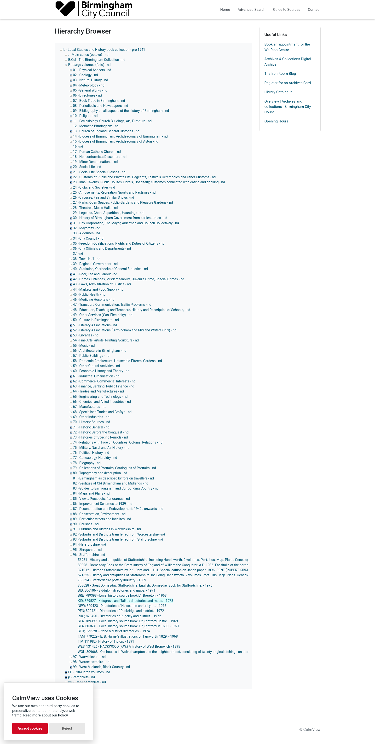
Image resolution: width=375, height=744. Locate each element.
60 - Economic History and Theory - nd (101, 371)
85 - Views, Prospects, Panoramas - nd (101, 499)
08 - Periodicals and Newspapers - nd (100, 106)
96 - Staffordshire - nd (89, 555)
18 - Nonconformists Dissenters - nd (100, 157)
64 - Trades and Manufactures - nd (98, 391)
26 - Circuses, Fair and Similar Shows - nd (103, 197)
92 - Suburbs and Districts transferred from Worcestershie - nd (119, 534)
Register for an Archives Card (288, 83)
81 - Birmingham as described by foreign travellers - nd (113, 478)
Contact (314, 9)
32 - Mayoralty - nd (86, 228)
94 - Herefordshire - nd (89, 544)
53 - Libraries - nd (86, 335)
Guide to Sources (286, 9)
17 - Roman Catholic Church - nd (97, 152)
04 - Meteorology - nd (88, 85)
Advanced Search (251, 9)
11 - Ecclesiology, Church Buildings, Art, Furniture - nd (112, 121)
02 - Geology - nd (85, 75)
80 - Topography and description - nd (100, 473)
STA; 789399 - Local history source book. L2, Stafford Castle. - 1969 (128, 621)
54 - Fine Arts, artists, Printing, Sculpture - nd (106, 340)
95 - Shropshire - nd (87, 550)
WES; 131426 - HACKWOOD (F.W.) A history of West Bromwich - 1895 (129, 646)
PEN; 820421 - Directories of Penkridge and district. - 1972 (121, 611)
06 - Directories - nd (87, 95)
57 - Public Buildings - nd (91, 356)
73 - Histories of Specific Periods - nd (100, 437)
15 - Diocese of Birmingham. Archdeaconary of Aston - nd (115, 141)
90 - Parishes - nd (86, 524)
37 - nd (78, 253)
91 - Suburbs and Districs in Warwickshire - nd (107, 529)
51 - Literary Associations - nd (95, 325)
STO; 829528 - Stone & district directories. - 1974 (114, 631)
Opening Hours (276, 121)
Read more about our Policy (45, 715)
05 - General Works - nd (90, 90)
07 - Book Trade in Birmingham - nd (99, 101)
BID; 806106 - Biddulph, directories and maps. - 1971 (117, 590)
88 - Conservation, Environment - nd (99, 514)
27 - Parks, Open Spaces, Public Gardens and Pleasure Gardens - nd (123, 202)
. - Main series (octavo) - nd (88, 55)
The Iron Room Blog (280, 73)
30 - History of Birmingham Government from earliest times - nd (120, 218)
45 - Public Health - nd (89, 294)
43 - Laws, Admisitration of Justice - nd (102, 284)
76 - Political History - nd (91, 453)
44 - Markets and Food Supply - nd (98, 289)
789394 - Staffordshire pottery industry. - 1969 (112, 580)
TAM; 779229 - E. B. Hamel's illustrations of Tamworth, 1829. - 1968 (128, 636)
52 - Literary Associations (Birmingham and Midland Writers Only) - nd (125, 330)
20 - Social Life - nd (87, 167)
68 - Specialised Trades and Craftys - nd (102, 412)
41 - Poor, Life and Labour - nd (95, 274)
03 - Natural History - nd (90, 80)
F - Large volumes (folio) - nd (89, 65)
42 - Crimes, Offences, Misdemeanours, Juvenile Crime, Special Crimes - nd (128, 279)
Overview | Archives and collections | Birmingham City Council (288, 106)
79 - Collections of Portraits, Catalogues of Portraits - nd (114, 468)
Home (225, 9)
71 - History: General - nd (91, 427)
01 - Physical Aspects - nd (92, 70)
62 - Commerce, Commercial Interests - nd (104, 381)
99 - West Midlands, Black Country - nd (101, 667)
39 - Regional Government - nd (95, 264)
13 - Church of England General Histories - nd (106, 131)
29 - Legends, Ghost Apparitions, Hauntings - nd (108, 213)
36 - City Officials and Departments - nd (102, 248)
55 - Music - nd (84, 345)
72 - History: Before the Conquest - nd (101, 432)
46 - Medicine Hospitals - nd (94, 299)
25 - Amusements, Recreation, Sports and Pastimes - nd (114, 192)
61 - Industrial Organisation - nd (96, 376)
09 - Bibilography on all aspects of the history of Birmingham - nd (121, 111)
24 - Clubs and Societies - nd (94, 187)
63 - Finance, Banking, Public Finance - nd (103, 386)
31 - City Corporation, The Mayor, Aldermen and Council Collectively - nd (126, 223)
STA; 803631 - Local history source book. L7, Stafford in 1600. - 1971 (129, 626)
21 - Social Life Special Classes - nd (99, 172)
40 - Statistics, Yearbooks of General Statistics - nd (110, 269)
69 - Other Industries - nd (91, 417)
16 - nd (78, 146)
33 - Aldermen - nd (86, 233)
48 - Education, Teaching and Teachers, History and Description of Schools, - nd (131, 310)
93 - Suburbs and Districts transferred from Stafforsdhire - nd (118, 539)
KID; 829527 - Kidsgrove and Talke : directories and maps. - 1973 (125, 601)
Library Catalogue (279, 92)
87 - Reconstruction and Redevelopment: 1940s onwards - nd (118, 509)
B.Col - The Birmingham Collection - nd (96, 60)
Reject (67, 728)
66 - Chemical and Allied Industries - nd (102, 402)
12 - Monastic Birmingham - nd (96, 126)
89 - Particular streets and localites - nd (102, 519)
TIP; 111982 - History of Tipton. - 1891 (106, 641)
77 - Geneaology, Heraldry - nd (95, 458)
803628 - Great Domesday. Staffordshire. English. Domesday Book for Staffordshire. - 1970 (145, 585)
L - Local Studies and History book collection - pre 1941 (104, 50)
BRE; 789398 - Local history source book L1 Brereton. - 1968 (122, 595)
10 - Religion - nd (85, 116)
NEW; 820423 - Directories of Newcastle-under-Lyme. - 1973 (122, 606)
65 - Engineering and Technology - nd (100, 396)
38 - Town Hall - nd (87, 259)
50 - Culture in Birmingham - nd (96, 320)
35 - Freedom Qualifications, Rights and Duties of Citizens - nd (119, 243)
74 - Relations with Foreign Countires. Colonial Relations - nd (117, 442)
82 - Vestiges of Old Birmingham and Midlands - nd (110, 483)
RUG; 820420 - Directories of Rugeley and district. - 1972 (119, 616)
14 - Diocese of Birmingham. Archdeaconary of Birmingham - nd (120, 136)
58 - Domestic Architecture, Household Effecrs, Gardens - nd (117, 361)
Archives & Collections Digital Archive (288, 62)
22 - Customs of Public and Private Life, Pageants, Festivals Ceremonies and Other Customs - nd (144, 177)
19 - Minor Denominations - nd (95, 162)
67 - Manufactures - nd (90, 407)
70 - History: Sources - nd (91, 422)
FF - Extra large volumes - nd (89, 672)
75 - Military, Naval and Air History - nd (101, 448)
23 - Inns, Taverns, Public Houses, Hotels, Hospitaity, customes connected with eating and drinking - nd (149, 182)
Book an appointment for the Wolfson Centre (287, 47)
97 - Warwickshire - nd (89, 657)
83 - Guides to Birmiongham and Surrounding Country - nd (116, 488)
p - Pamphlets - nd (81, 677)
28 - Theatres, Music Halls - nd (95, 208)
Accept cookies (29, 728)
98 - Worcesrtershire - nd (91, 662)
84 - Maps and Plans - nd (91, 493)
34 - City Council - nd (88, 238)
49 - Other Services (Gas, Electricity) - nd (103, 315)
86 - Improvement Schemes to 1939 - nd (103, 504)
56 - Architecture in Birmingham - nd (100, 350)
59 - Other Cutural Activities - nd (96, 366)
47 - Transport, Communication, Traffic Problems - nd (112, 304)
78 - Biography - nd (87, 463)
